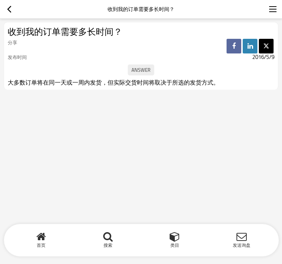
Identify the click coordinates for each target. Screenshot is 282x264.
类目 (174, 245)
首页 (41, 245)
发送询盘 (241, 245)
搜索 (108, 245)
